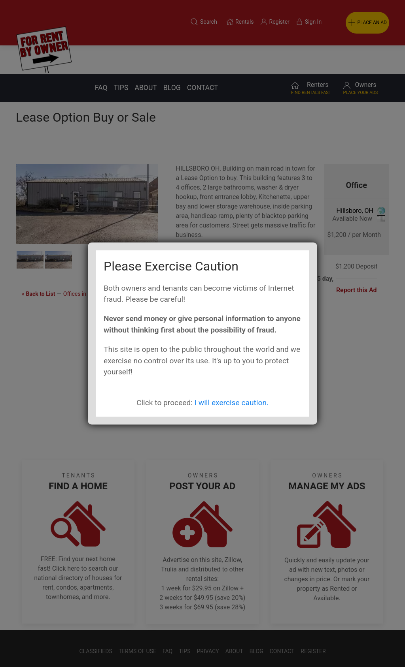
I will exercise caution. (232, 402)
